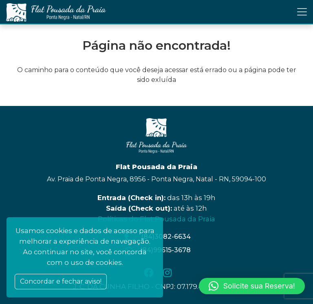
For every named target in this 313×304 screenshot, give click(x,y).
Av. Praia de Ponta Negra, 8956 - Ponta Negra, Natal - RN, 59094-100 (156, 179)
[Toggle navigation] (302, 12)
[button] (252, 286)
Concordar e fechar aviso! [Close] (60, 281)
